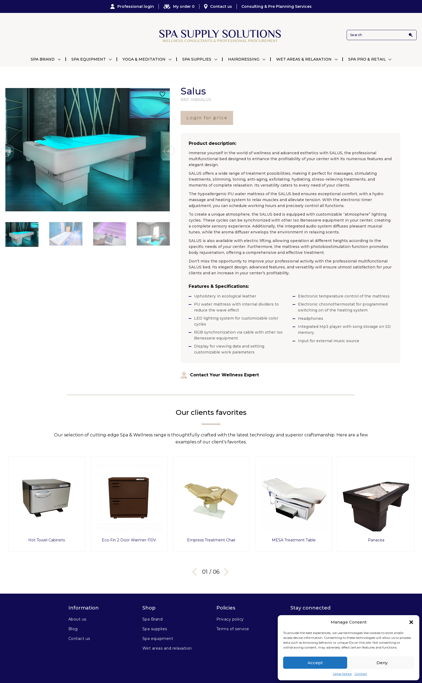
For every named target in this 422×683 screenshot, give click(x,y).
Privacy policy (230, 619)
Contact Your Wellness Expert (220, 375)
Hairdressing (243, 59)
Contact (360, 674)
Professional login (132, 6)
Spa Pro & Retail (367, 59)
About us (77, 619)
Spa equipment (157, 638)
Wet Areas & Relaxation (304, 59)
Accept (315, 662)
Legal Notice (342, 674)
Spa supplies (154, 628)
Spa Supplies (196, 59)
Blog (73, 628)
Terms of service (232, 628)
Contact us (218, 6)
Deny (382, 662)
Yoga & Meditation (144, 59)
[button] (411, 622)
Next (224, 572)
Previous (196, 572)
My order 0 (179, 6)
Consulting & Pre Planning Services (276, 6)
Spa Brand (43, 59)
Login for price (206, 117)
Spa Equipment (88, 59)
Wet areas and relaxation (167, 648)
